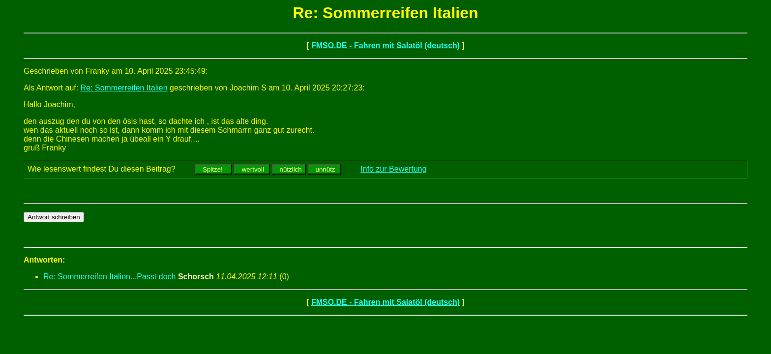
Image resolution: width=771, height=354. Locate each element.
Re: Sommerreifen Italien (124, 88)
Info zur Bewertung (393, 169)
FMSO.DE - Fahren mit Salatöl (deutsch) (385, 45)
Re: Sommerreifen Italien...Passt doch (109, 276)
